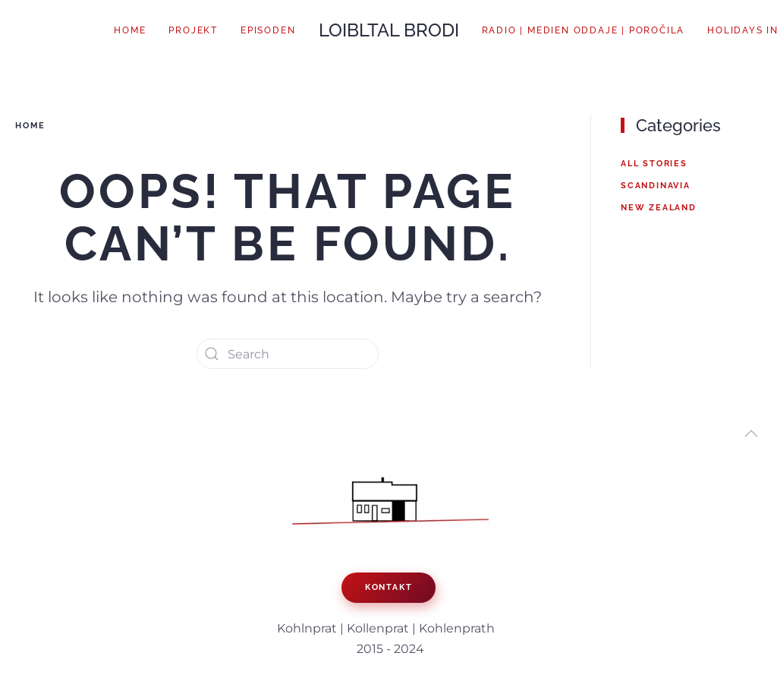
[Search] (288, 354)
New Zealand (659, 208)
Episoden (268, 30)
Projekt (193, 30)
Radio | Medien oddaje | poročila (583, 30)
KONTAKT (389, 587)
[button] (751, 433)
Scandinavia (655, 186)
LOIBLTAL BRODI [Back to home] (389, 30)
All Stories (654, 164)
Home (130, 30)
